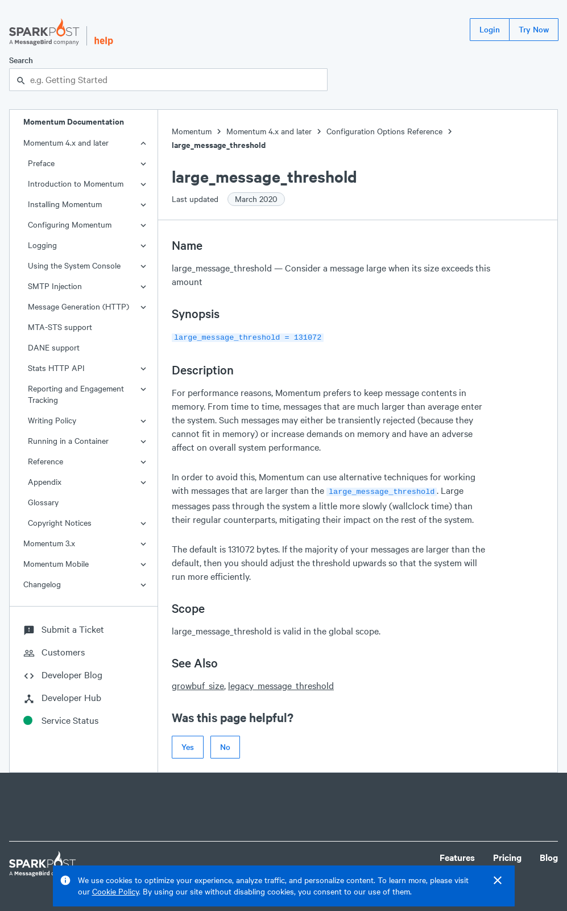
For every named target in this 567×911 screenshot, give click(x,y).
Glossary (43, 502)
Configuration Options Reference (384, 131)
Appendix (44, 481)
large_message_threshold (219, 144)
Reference (45, 461)
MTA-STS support (60, 326)
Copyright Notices (60, 522)
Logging (42, 245)
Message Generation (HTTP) (78, 306)
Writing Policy (52, 420)
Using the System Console (74, 265)
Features (457, 855)
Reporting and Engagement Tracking (76, 394)
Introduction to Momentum (75, 183)
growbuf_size (198, 683)
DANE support (54, 347)
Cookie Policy (115, 891)
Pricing (507, 855)
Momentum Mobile (56, 563)
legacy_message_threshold (281, 683)
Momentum (192, 131)
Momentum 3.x (49, 543)
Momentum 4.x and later (66, 142)
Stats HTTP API (56, 367)
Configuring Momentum (69, 224)
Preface (41, 163)
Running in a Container (68, 440)
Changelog (42, 584)
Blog (549, 855)
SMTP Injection (55, 286)
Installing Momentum (65, 204)
